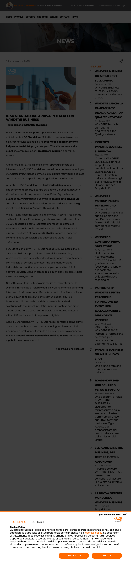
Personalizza (74, 556)
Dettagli (37, 522)
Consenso (19, 522)
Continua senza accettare (112, 514)
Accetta (107, 556)
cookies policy (93, 532)
